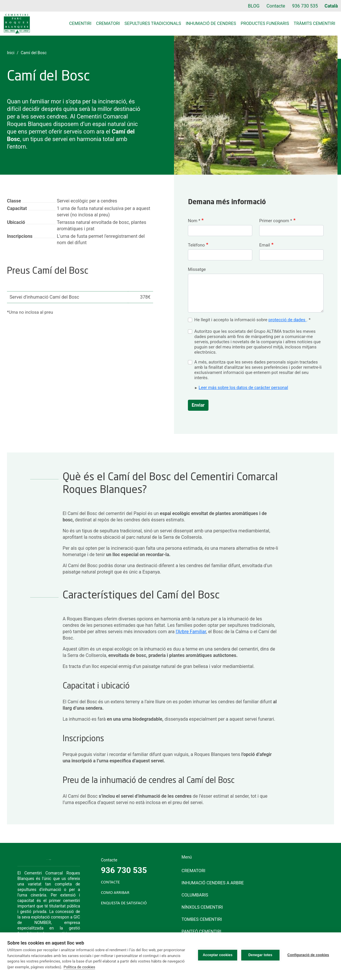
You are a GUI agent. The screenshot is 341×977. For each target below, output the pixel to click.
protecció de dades (287, 319)
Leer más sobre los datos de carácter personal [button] (243, 387)
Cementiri (80, 23)
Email (264, 245)
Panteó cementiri (201, 931)
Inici (10, 52)
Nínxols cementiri (202, 907)
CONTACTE (110, 882)
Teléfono (196, 245)
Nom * (194, 220)
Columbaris (195, 895)
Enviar (198, 405)
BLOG (254, 6)
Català (331, 6)
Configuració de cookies (308, 955)
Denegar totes (260, 955)
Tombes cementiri (202, 919)
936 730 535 (305, 6)
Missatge (197, 269)
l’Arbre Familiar (191, 631)
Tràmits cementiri (314, 23)
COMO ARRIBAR (115, 893)
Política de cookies (79, 967)
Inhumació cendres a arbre (213, 882)
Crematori (108, 23)
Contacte (275, 6)
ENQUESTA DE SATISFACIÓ (124, 903)
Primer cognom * (275, 220)
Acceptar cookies (217, 955)
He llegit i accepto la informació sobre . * (252, 319)
